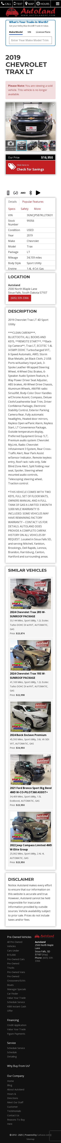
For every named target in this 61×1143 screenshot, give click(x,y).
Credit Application (16, 1025)
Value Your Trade (16, 997)
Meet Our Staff (15, 1102)
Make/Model (16, 31)
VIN (29, 31)
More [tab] (37, 209)
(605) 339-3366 (20, 298)
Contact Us (13, 1115)
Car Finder (12, 993)
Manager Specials (16, 989)
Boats (10, 985)
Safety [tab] (24, 209)
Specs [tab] (11, 209)
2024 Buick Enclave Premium (28, 735)
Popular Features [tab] (32, 201)
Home (10, 1081)
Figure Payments (16, 1033)
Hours (42, 3)
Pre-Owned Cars (16, 959)
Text (18, 3)
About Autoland (15, 1089)
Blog (9, 1085)
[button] (52, 105)
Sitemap (30, 1139)
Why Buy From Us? (18, 1066)
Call (6, 3)
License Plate (43, 31)
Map (29, 3)
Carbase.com (43, 1134)
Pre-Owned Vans (16, 972)
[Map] (45, 954)
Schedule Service (16, 1002)
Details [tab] (12, 201)
